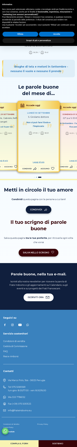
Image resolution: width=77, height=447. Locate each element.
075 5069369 (18, 387)
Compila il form (19, 443)
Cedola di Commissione (15, 346)
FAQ (5, 351)
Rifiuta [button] (20, 34)
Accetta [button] (56, 34)
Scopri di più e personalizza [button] (38, 40)
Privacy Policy (42, 424)
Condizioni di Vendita (11, 424)
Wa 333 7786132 (16, 397)
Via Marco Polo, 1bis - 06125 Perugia (26, 380)
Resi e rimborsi (10, 356)
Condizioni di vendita (14, 341)
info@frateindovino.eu (20, 410)
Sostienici (57, 443)
